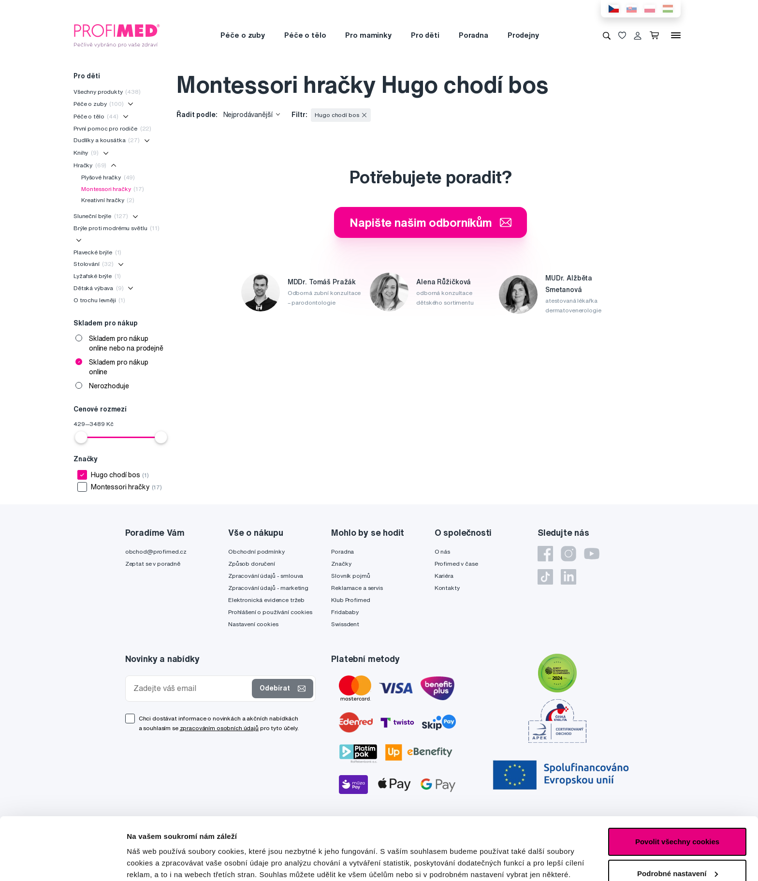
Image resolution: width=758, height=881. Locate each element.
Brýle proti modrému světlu (116, 228)
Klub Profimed (350, 600)
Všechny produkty (107, 91)
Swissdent (345, 624)
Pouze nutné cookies (677, 842)
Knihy (86, 152)
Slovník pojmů (350, 576)
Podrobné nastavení (162, 862)
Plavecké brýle (97, 252)
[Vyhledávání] (606, 35)
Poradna (473, 35)
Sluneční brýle (100, 216)
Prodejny (523, 35)
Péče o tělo (305, 35)
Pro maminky (368, 35)
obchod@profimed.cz (156, 551)
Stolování (93, 264)
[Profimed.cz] (116, 34)
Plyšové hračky (108, 177)
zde (268, 835)
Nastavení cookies (253, 624)
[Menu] (676, 35)
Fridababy (345, 612)
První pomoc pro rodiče (112, 128)
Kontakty (447, 588)
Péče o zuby (242, 35)
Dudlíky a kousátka (106, 140)
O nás (442, 551)
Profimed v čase (456, 563)
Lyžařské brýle (97, 276)
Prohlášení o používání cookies (270, 612)
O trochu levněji (99, 300)
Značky (341, 563)
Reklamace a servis (356, 588)
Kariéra (444, 576)
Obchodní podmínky (256, 551)
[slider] (81, 437)
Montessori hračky (112, 189)
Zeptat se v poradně (152, 563)
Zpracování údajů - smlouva (265, 576)
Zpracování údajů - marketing (268, 588)
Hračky (89, 165)
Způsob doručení (251, 563)
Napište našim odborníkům (430, 222)
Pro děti (425, 35)
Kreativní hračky (107, 200)
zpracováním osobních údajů (219, 728)
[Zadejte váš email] (191, 688)
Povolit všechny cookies (677, 779)
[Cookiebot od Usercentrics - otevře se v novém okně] (62, 862)
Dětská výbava (98, 288)
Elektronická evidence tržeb (266, 600)
